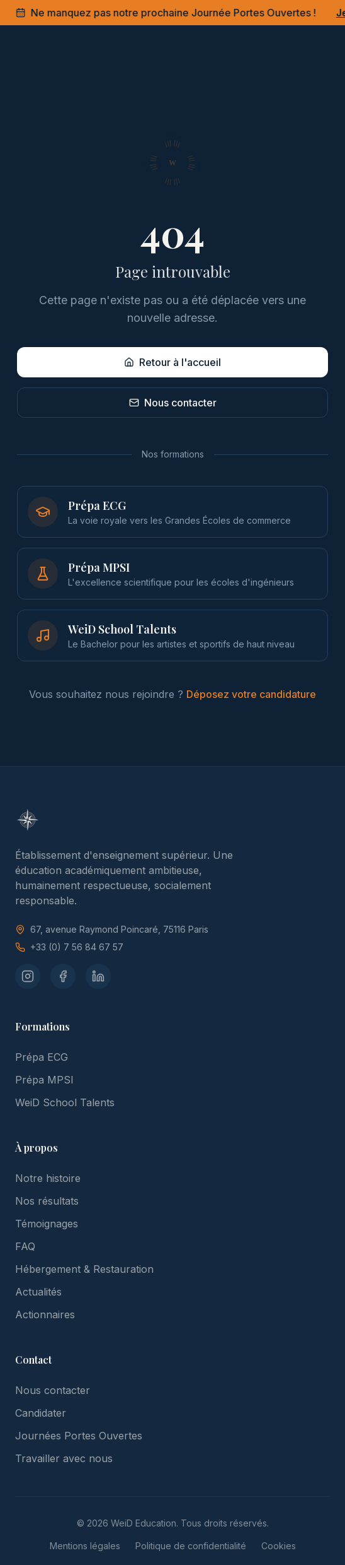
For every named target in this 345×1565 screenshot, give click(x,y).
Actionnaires (45, 1314)
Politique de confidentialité (190, 1545)
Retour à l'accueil (172, 362)
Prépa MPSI (44, 1079)
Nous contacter (173, 402)
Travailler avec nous (64, 1458)
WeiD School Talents (65, 1102)
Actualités (38, 1291)
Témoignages (46, 1223)
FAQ (25, 1246)
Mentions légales (85, 1545)
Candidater (40, 1413)
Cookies (278, 1545)
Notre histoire (48, 1178)
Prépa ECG (41, 1057)
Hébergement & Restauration (84, 1269)
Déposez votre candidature (251, 694)
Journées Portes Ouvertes (78, 1435)
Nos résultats (47, 1201)
